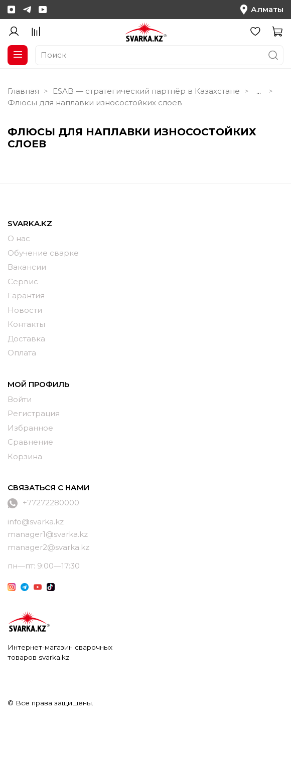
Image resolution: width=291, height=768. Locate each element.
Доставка (26, 338)
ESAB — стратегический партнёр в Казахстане (146, 91)
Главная (23, 91)
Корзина (25, 456)
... (258, 91)
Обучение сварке (43, 253)
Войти (20, 399)
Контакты (26, 324)
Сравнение (30, 442)
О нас (19, 238)
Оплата (22, 352)
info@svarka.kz (36, 521)
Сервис (23, 281)
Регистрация (34, 413)
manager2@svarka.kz (48, 547)
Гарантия (26, 295)
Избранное (30, 428)
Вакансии (27, 267)
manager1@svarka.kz (48, 534)
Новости (25, 310)
